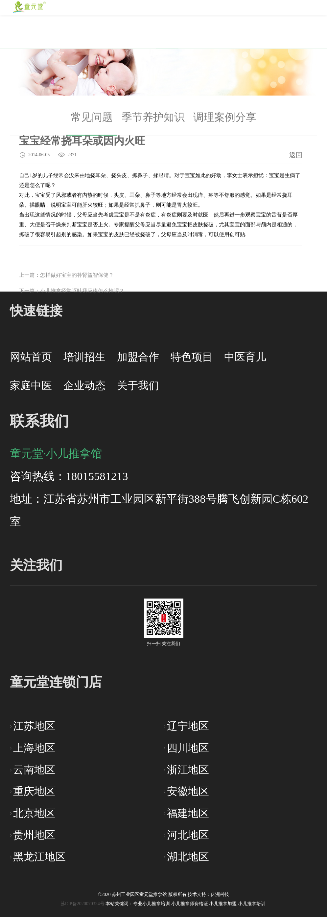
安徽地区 (188, 791)
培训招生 (84, 357)
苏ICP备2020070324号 (82, 903)
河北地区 (188, 835)
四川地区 (188, 748)
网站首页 (31, 357)
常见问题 (92, 121)
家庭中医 (31, 385)
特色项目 (192, 357)
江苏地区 (34, 726)
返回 (295, 155)
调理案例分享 (224, 121)
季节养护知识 (153, 121)
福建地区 (188, 813)
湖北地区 (188, 856)
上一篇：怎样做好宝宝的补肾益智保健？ (66, 284)
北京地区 (34, 813)
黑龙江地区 (39, 856)
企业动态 (84, 385)
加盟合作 (138, 357)
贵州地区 (34, 835)
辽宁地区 (188, 726)
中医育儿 (245, 357)
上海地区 (34, 748)
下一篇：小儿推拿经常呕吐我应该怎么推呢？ (71, 300)
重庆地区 (34, 791)
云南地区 (34, 769)
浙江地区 (188, 769)
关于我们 (138, 385)
